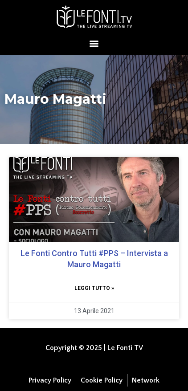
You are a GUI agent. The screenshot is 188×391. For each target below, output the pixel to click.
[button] (94, 43)
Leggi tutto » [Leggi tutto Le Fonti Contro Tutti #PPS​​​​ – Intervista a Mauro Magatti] (94, 288)
